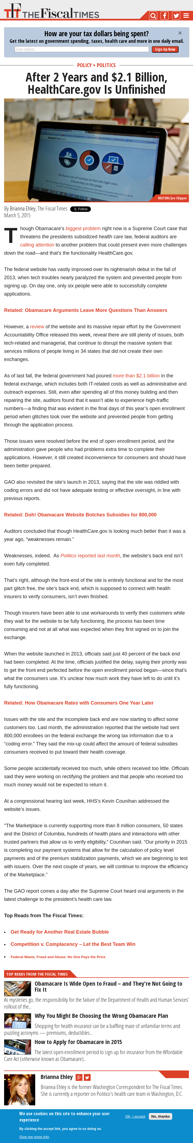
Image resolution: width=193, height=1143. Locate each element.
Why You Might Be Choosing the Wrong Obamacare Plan (101, 1015)
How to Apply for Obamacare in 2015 (78, 1041)
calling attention (37, 245)
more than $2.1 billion (136, 375)
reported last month (90, 555)
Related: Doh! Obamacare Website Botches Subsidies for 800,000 (80, 515)
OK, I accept (135, 1116)
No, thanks (160, 1116)
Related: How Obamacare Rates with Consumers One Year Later (79, 703)
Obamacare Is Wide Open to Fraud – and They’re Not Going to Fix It (108, 986)
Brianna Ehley (22, 208)
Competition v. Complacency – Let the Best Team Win (73, 944)
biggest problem (83, 228)
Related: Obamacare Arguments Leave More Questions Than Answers (85, 310)
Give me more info (34, 1137)
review (37, 326)
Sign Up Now (165, 49)
